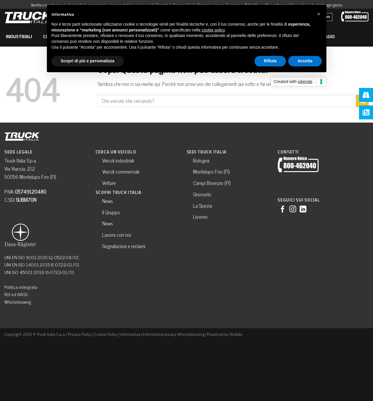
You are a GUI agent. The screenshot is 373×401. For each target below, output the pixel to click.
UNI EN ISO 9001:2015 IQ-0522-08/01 (41, 257)
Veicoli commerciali (120, 171)
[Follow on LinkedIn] (303, 209)
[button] (318, 14)
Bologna (201, 160)
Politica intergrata (20, 287)
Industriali (20, 36)
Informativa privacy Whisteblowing (173, 334)
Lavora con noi (116, 234)
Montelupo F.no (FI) (211, 171)
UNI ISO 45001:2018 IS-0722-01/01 (39, 272)
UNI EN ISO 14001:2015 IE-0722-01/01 (41, 264)
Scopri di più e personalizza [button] (87, 61)
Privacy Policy (80, 334)
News (107, 201)
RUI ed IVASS (16, 294)
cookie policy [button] (212, 30)
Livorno (200, 216)
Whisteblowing (17, 301)
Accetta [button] (305, 61)
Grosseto (202, 194)
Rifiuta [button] (270, 61)
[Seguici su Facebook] (282, 209)
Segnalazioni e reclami (123, 246)
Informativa (130, 334)
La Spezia (202, 205)
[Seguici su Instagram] (292, 209)
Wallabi (235, 334)
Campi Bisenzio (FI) (211, 183)
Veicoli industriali (118, 160)
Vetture (109, 183)
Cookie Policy (106, 334)
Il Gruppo (111, 212)
